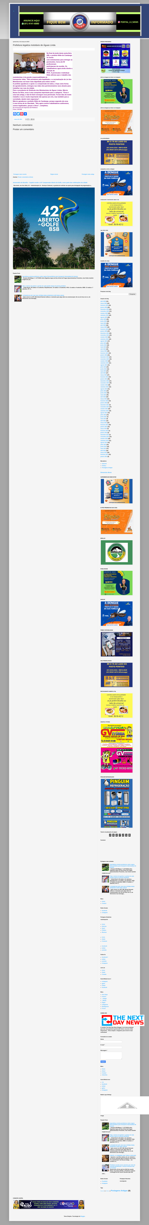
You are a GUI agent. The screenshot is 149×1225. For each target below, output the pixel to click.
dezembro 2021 (105, 405)
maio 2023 (103, 371)
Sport (103, 928)
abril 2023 (103, 373)
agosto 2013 (104, 442)
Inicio (103, 924)
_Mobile (104, 1000)
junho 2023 (104, 369)
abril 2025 (103, 325)
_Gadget (104, 998)
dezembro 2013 (105, 434)
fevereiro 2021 (104, 424)
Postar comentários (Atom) (25, 177)
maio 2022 (103, 395)
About (103, 1071)
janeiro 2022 (104, 402)
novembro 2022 (105, 383)
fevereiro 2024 (104, 353)
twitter (104, 948)
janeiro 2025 (104, 331)
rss (103, 1082)
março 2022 (104, 399)
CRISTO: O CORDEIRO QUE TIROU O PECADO (123, 1155)
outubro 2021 (104, 408)
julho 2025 (103, 319)
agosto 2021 (104, 412)
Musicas (104, 932)
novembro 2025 (105, 311)
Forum (104, 1008)
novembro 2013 (105, 436)
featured (104, 463)
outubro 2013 (104, 438)
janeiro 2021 (104, 426)
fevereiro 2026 (104, 305)
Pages (103, 1002)
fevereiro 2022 (104, 401)
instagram (105, 912)
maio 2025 (103, 323)
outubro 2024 (104, 337)
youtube (104, 950)
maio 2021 (103, 418)
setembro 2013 (105, 440)
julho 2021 (103, 414)
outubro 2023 (104, 361)
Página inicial (54, 174)
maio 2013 (103, 448)
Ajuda (103, 939)
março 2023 (104, 375)
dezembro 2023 (105, 357)
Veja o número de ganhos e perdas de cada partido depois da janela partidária (44, 286)
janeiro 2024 (104, 355)
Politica (104, 930)
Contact (104, 903)
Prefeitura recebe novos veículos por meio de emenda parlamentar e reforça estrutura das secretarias (122, 1166)
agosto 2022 (104, 389)
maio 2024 (103, 347)
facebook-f (105, 957)
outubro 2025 (104, 313)
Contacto (104, 941)
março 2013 (104, 452)
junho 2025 (104, 321)
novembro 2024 (105, 335)
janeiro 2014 (104, 432)
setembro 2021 (105, 410)
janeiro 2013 (104, 456)
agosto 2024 (104, 341)
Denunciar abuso (106, 472)
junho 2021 (104, 416)
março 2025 (104, 327)
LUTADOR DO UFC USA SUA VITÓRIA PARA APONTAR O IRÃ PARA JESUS (43, 295)
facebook (104, 910)
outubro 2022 (104, 385)
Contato (104, 974)
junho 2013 (104, 446)
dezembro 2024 (105, 333)
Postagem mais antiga (88, 174)
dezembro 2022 (105, 381)
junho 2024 (104, 345)
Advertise (104, 1075)
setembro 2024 (105, 339)
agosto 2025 (104, 317)
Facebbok (104, 1181)
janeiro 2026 (104, 307)
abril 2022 (103, 397)
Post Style (105, 994)
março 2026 (104, 303)
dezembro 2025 (105, 309)
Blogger (82, 1216)
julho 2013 (103, 444)
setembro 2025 (105, 315)
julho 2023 (103, 367)
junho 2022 (104, 393)
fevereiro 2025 (104, 329)
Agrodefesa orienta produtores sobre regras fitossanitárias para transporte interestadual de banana (50, 276)
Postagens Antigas (107, 467)
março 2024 (104, 351)
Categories (105, 1004)
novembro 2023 (105, 359)
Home (103, 901)
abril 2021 (103, 420)
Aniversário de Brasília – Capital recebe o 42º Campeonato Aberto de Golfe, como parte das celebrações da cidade (50, 182)
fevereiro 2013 (104, 454)
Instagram (105, 1183)
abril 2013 (103, 450)
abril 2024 (103, 349)
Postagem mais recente (20, 174)
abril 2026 (103, 301)
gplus (103, 983)
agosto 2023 (104, 365)
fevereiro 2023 (104, 377)
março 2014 (104, 428)
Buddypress (105, 1006)
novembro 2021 (105, 406)
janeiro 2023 (104, 379)
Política (104, 465)
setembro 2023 (105, 363)
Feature (104, 996)
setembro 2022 (105, 387)
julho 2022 (103, 391)
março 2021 (104, 422)
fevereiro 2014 (104, 430)
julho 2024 (103, 343)
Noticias (104, 926)
